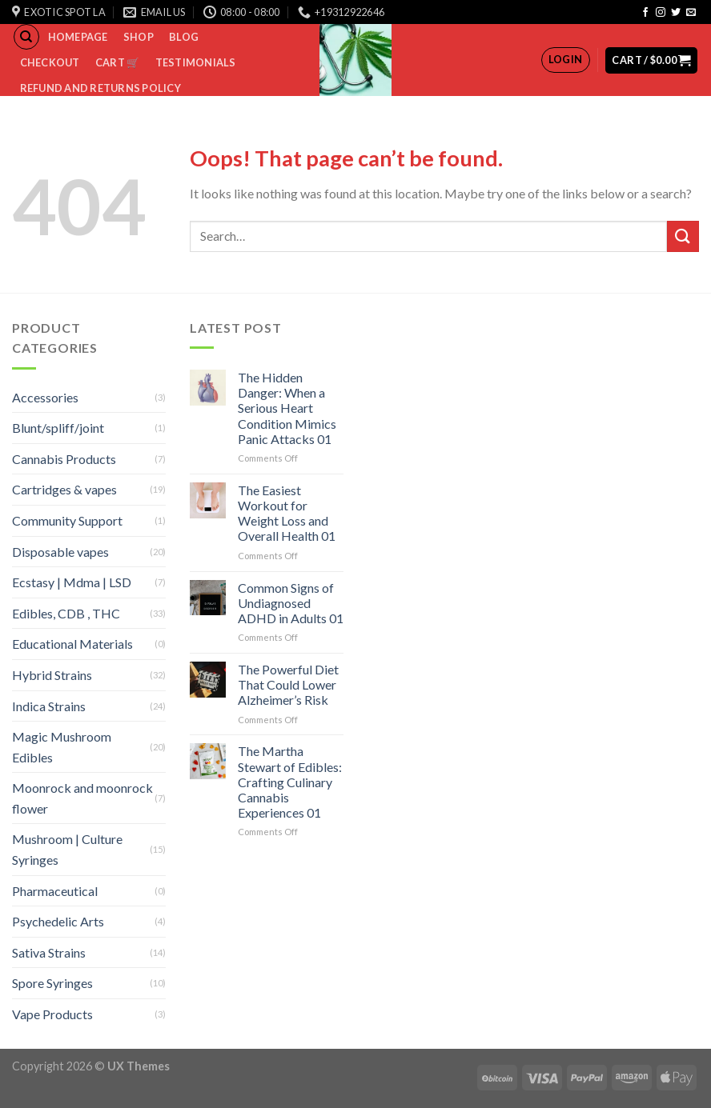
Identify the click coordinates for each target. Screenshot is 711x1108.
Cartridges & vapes (64, 489)
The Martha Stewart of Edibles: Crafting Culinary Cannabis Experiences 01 (290, 781)
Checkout (50, 62)
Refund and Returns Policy (100, 88)
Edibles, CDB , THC (66, 613)
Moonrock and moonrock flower (82, 798)
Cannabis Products (64, 458)
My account (56, 113)
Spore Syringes (52, 982)
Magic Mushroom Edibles (61, 747)
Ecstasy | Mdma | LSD (71, 582)
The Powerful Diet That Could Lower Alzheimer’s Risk (288, 684)
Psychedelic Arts (58, 921)
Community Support (67, 520)
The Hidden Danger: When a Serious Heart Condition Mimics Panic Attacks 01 (287, 408)
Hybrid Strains (52, 674)
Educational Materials (72, 643)
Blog (184, 36)
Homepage (78, 36)
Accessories (45, 397)
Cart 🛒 (117, 62)
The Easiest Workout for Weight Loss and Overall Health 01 (286, 513)
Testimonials (195, 62)
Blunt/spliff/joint (58, 427)
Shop (138, 36)
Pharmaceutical (55, 890)
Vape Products (52, 1014)
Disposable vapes (60, 551)
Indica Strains (49, 706)
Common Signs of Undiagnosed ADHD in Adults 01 (290, 603)
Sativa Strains (49, 952)
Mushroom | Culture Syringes (67, 849)
